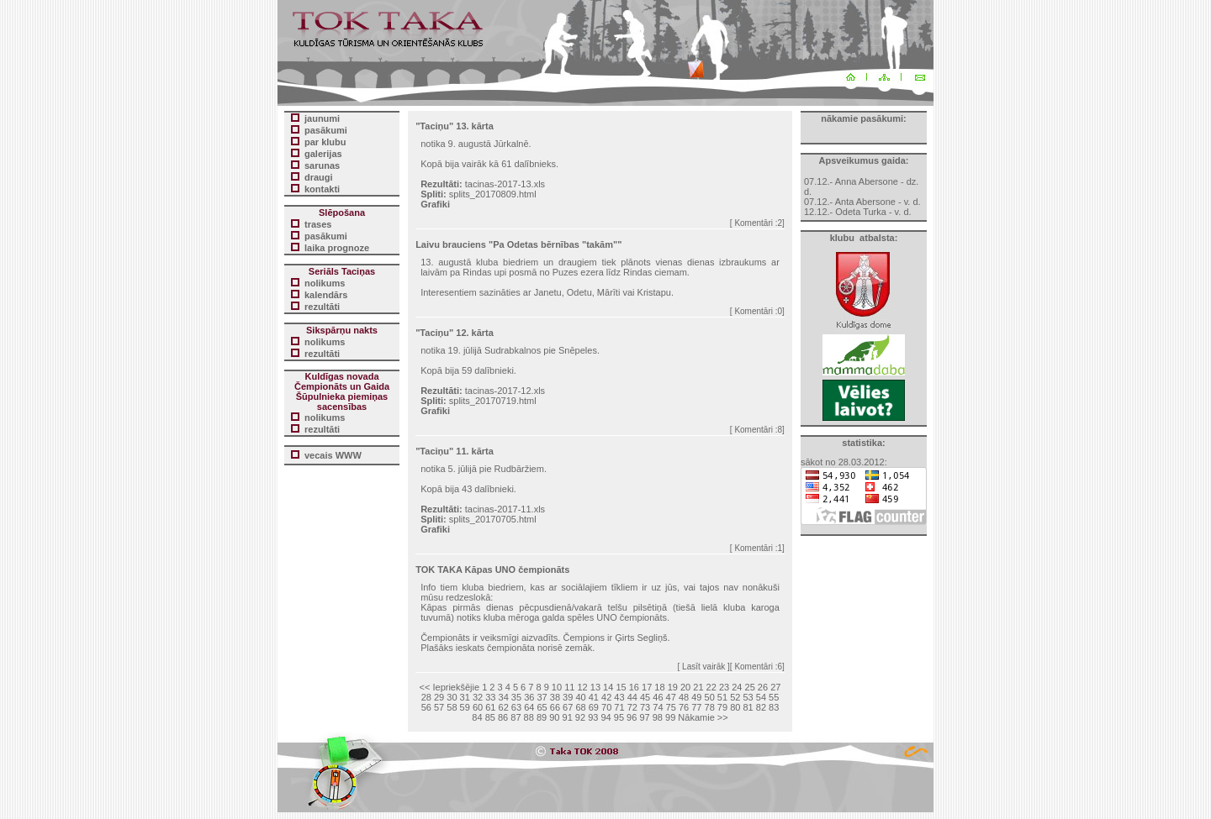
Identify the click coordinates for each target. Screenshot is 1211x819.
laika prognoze (336, 248)
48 (684, 697)
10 (557, 687)
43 (619, 697)
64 (529, 707)
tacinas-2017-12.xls (505, 391)
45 (645, 697)
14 (608, 687)
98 (658, 717)
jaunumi (322, 118)
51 (722, 697)
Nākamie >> (702, 717)
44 (632, 697)
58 (452, 707)
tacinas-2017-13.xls (505, 184)
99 (670, 717)
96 (632, 717)
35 (516, 697)
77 (696, 707)
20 (685, 687)
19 (673, 687)
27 (775, 687)
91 (568, 717)
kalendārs (325, 295)
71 (619, 707)
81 (748, 707)
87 (515, 717)
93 (593, 717)
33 (490, 697)
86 (503, 717)
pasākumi (325, 236)
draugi (318, 177)
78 (710, 707)
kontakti (322, 189)
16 (634, 687)
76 (684, 707)
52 (735, 697)
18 (659, 687)
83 (774, 707)
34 (504, 697)
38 (555, 697)
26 (763, 687)
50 (710, 697)
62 (504, 707)
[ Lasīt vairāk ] (704, 666)
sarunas (322, 165)
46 (658, 697)
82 (761, 707)
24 (737, 687)
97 (644, 717)
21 (698, 687)
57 (439, 707)
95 (619, 717)
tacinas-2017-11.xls (505, 509)
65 (542, 707)
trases (317, 224)
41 (594, 697)
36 (529, 697)
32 (478, 697)
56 (426, 707)
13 (595, 687)
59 (465, 707)
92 (580, 717)
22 (711, 687)
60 (478, 707)
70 (606, 707)
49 (696, 697)
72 (632, 707)
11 (569, 687)
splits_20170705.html (493, 519)
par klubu (325, 142)
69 (594, 707)
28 (426, 697)
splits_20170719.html (493, 401)
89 (542, 717)
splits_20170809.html (493, 194)
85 (490, 717)
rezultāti (322, 307)
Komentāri (753, 223)
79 (722, 707)
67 (568, 707)
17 (647, 687)
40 (580, 697)
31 (465, 697)
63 (516, 707)
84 (477, 717)
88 (529, 717)
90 (554, 717)
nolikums (324, 283)
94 (605, 717)
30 (452, 697)
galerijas (323, 154)
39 (568, 697)
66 (555, 707)
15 (621, 687)
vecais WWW (333, 455)
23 (724, 687)
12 (582, 687)
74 (658, 707)
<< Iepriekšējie (450, 687)
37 (542, 697)
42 (606, 697)
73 (645, 707)
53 (748, 697)
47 (671, 697)
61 (490, 707)
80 (735, 707)
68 (580, 707)
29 (439, 697)
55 (774, 697)
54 (761, 697)
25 (750, 687)
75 (671, 707)
